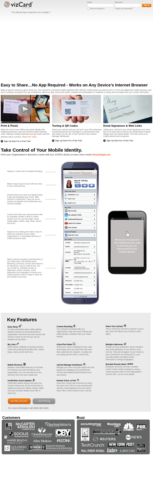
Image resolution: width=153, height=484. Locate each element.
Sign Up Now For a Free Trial (17, 141)
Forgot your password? (124, 8)
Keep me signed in (97, 8)
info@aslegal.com (101, 154)
